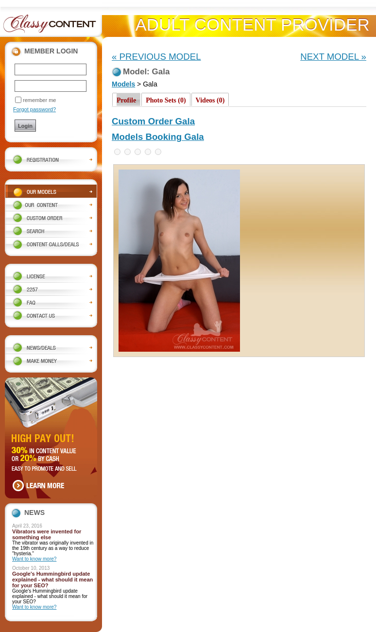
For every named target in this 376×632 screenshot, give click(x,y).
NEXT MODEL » (333, 56)
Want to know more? (34, 559)
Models (123, 84)
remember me (39, 100)
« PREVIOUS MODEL (156, 56)
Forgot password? (34, 109)
